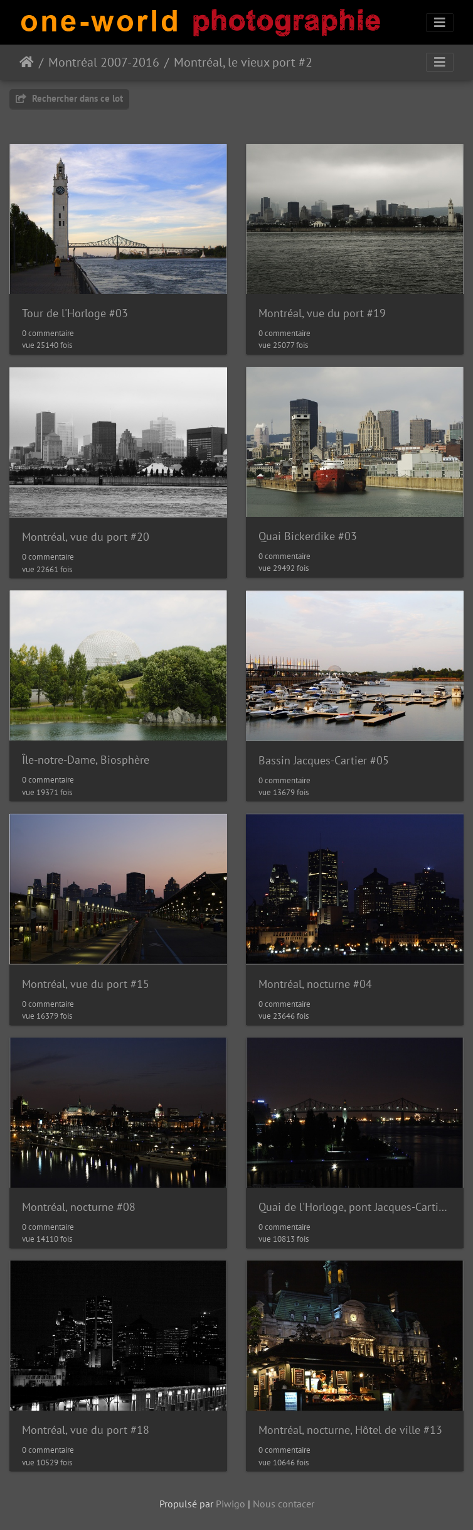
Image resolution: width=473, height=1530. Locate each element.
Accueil (26, 62)
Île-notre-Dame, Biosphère (85, 759)
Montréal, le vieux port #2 (243, 62)
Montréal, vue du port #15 (85, 983)
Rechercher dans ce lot (69, 98)
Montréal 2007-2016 (103, 62)
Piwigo (230, 1503)
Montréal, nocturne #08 (79, 1206)
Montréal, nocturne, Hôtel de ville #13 (350, 1429)
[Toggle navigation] (440, 22)
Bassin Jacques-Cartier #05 (323, 760)
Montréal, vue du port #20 (85, 536)
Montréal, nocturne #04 (315, 983)
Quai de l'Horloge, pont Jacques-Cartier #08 (354, 1206)
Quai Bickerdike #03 (307, 536)
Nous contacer (283, 1503)
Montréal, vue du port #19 (322, 313)
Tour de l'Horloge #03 (75, 313)
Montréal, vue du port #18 (85, 1429)
